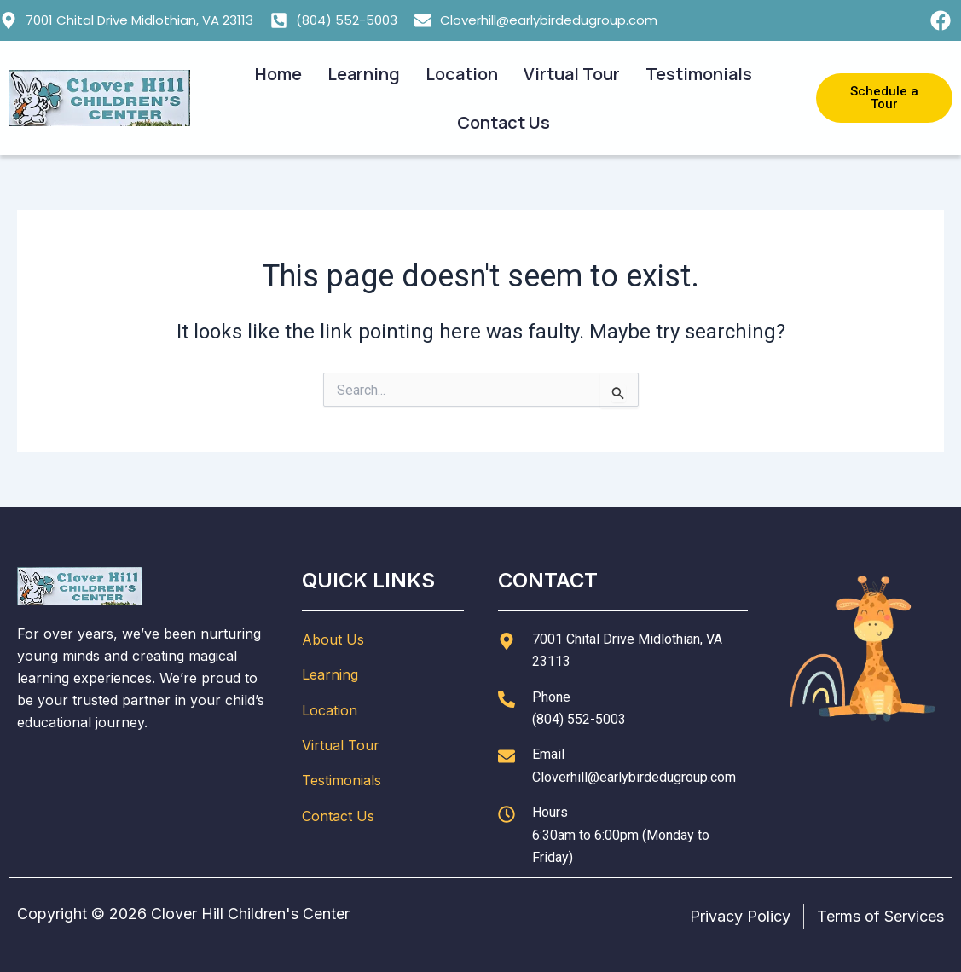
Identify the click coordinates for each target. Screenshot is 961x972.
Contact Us (503, 122)
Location (462, 73)
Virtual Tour (572, 73)
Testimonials (698, 73)
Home (278, 73)
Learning (363, 73)
